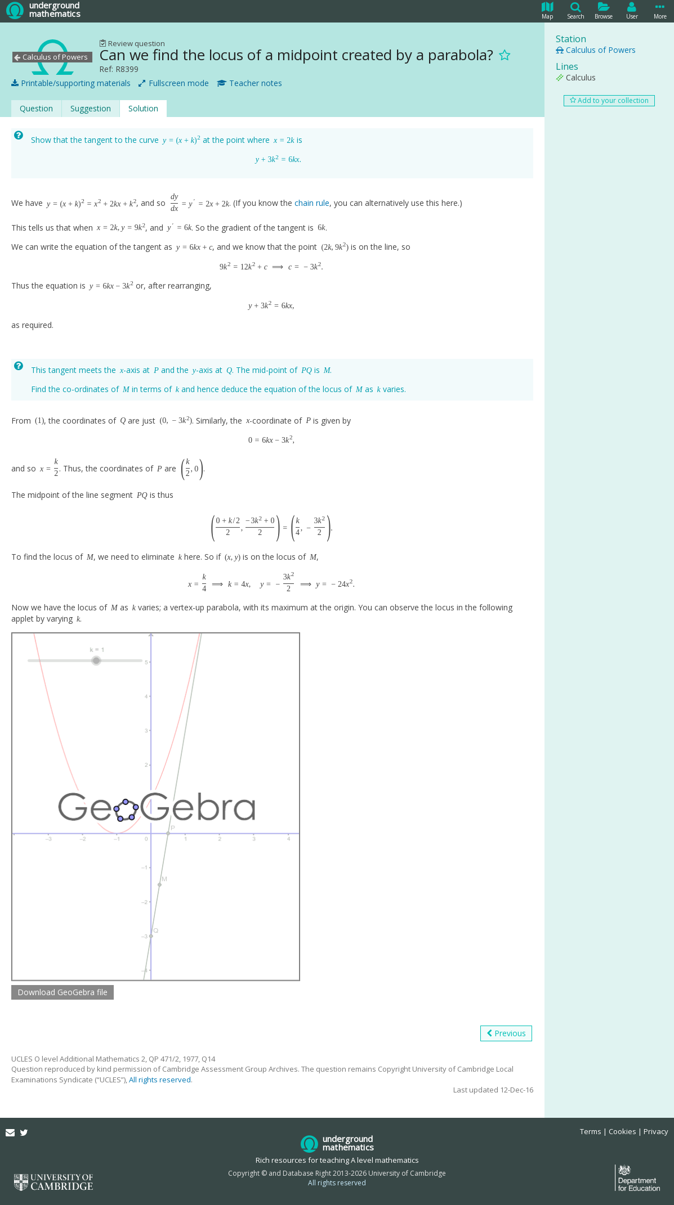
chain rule (311, 203)
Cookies (622, 1131)
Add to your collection (609, 100)
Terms (590, 1131)
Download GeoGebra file (62, 992)
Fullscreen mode (174, 83)
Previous (506, 1033)
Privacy (656, 1131)
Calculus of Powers (596, 49)
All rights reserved (160, 1079)
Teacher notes (249, 83)
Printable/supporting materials (71, 83)
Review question (132, 43)
